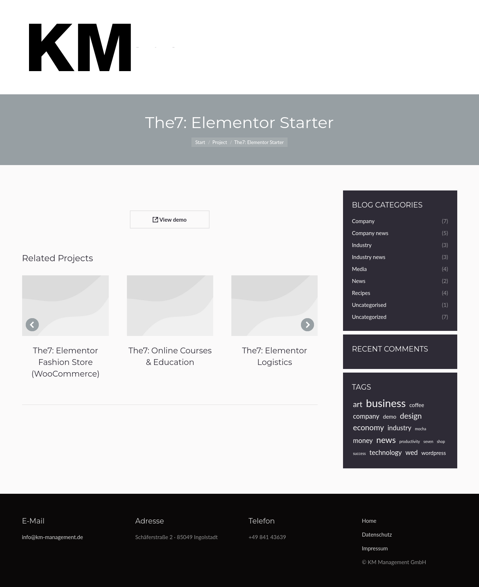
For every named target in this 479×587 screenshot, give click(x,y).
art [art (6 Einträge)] (358, 404)
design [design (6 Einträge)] (411, 415)
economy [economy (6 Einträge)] (368, 427)
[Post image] (65, 305)
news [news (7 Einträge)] (386, 440)
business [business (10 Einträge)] (386, 403)
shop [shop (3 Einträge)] (441, 441)
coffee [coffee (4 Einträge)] (416, 405)
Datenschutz (377, 534)
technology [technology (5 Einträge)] (385, 452)
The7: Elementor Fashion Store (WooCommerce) (66, 362)
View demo (169, 219)
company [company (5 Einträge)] (366, 416)
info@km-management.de (52, 537)
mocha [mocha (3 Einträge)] (420, 428)
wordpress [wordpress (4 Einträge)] (433, 453)
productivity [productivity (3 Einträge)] (409, 441)
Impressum (375, 548)
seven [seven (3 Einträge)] (428, 441)
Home (369, 520)
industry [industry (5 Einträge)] (400, 428)
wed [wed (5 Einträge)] (411, 452)
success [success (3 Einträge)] (359, 453)
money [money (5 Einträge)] (363, 440)
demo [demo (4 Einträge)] (389, 416)
